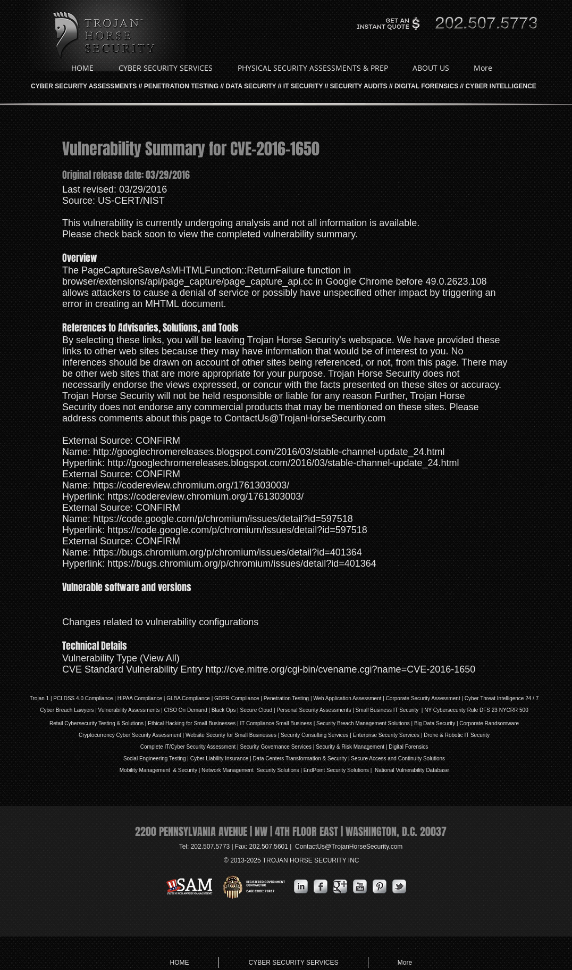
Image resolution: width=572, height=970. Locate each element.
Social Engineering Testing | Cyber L (166, 758)
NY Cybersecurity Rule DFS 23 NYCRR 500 (476, 710)
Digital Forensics (408, 747)
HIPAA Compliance (139, 698)
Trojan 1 (39, 698)
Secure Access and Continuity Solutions (398, 758)
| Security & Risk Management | (349, 747)
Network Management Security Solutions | (252, 770)
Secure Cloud (256, 710)
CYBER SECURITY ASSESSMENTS (84, 86)
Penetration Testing (286, 698)
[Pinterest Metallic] (379, 886)
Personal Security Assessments (313, 710)
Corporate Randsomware (489, 723)
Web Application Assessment (347, 698)
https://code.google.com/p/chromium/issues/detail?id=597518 (223, 518)
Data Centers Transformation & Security (300, 758)
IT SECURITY (303, 86)
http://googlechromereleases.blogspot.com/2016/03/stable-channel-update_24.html (268, 451)
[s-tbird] (399, 886)
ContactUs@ (348, 846)
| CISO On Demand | (185, 710)
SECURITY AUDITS (359, 86)
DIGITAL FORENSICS (426, 86)
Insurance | (238, 758)
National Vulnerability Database (411, 770)
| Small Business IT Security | (387, 710)
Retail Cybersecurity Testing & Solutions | (98, 723)
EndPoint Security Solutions (336, 770)
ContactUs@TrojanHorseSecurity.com (304, 418)
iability (216, 758)
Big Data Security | (436, 723)
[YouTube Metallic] (360, 886)
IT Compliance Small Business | (278, 723)
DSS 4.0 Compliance (87, 698)
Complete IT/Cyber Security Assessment (188, 747)
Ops (230, 710)
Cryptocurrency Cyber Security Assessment (130, 735)
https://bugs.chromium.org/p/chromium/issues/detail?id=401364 (227, 552)
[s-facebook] (320, 886)
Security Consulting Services (314, 735)
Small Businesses (214, 723)
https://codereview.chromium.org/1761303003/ (191, 485)
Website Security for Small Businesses (231, 735)
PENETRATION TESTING (181, 86)
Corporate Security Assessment (423, 698)
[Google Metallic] (340, 886)
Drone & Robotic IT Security (456, 735)
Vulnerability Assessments (129, 710)
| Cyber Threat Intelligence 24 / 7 (499, 698)
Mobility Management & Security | (160, 770)
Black (218, 710)
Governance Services (285, 747)
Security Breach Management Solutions (363, 723)
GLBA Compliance (188, 698)
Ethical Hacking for (170, 723)
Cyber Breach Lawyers (67, 710)
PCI (57, 698)
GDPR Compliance (236, 698)
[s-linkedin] (301, 886)
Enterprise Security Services (386, 735)
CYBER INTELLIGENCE (501, 86)
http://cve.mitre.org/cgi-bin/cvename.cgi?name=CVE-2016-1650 (340, 669)
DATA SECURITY (251, 86)
